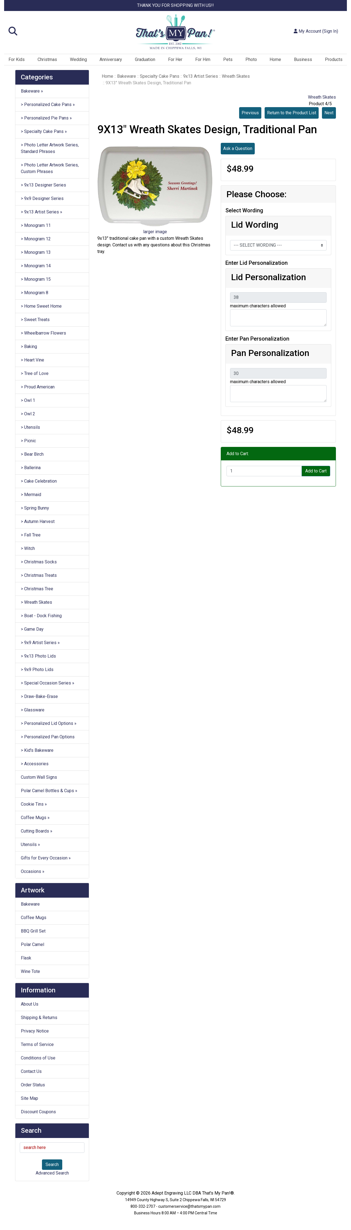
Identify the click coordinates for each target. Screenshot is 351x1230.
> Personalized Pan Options (48, 736)
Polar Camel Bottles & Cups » (49, 790)
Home (275, 59)
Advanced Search (52, 1173)
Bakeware (30, 904)
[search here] (52, 1147)
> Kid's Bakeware (37, 750)
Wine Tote (30, 971)
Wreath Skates (236, 76)
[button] (61, 31)
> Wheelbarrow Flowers (43, 333)
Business (303, 59)
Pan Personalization (270, 353)
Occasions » (32, 871)
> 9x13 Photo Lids (38, 656)
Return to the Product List (291, 112)
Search (52, 1164)
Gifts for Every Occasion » (46, 858)
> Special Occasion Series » (47, 683)
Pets (228, 59)
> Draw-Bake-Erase (39, 696)
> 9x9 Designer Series (42, 198)
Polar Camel (32, 944)
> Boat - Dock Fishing (41, 615)
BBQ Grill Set (33, 931)
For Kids (17, 59)
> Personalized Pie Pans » (46, 118)
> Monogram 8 (34, 292)
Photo (251, 59)
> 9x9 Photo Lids (37, 669)
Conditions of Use (38, 1058)
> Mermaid (31, 494)
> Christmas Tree (37, 588)
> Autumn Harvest (38, 521)
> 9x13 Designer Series (43, 185)
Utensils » (30, 844)
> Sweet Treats (35, 319)
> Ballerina (31, 467)
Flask (26, 958)
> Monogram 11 (36, 225)
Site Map (29, 1098)
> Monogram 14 (36, 265)
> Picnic (28, 440)
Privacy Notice (35, 1031)
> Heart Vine (32, 360)
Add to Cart (316, 471)
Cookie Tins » (34, 804)
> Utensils (30, 427)
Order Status (33, 1084)
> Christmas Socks (39, 561)
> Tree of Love (35, 373)
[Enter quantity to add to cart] (264, 471)
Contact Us (31, 1071)
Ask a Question (237, 148)
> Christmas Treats (39, 575)
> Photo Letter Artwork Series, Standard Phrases (50, 148)
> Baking (29, 346)
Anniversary (111, 59)
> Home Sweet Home (41, 306)
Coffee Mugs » (35, 817)
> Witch (28, 548)
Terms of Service (37, 1044)
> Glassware (32, 710)
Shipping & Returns (39, 1017)
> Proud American (38, 386)
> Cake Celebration (39, 481)
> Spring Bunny (35, 508)
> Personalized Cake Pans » (48, 104)
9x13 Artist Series (200, 76)
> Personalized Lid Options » (49, 723)
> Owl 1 (28, 400)
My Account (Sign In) (316, 31)
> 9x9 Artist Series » (40, 642)
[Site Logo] (175, 31)
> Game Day (32, 629)
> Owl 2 (28, 413)
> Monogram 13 (36, 252)
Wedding (78, 59)
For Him (202, 59)
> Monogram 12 (36, 238)
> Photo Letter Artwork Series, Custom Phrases (50, 168)
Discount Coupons (38, 1111)
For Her (175, 59)
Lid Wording (254, 224)
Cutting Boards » (36, 831)
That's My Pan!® (218, 1193)
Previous (250, 112)
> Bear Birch (32, 454)
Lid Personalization (268, 277)
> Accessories (35, 763)
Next (328, 112)
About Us (29, 1004)
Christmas (47, 59)
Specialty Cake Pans (159, 76)
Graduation (145, 59)
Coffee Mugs (33, 917)
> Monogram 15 (36, 279)
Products (333, 59)
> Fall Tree (31, 535)
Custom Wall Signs (39, 777)
